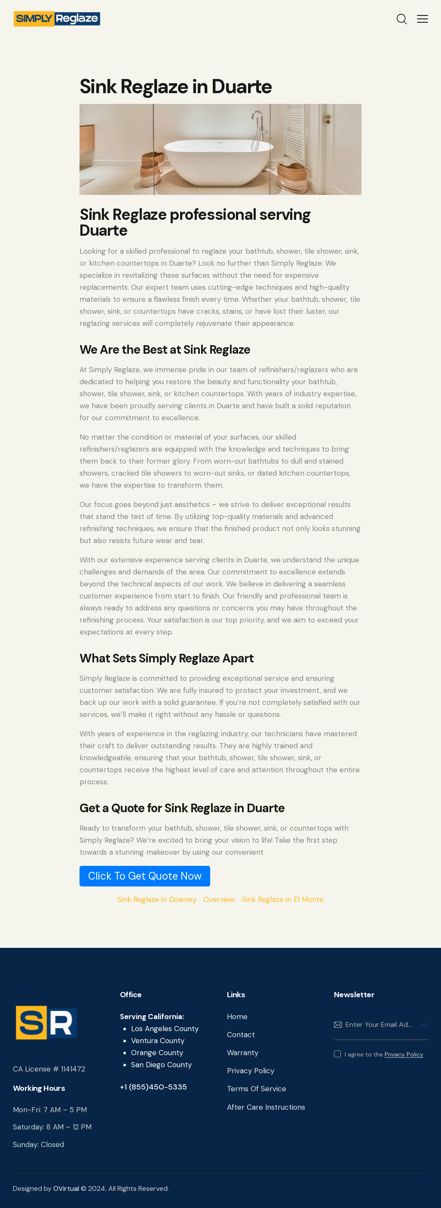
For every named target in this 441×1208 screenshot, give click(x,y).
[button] (422, 19)
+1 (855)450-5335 (153, 1087)
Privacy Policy (404, 1054)
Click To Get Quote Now (145, 876)
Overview (219, 899)
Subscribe (421, 1025)
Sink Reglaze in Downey (156, 899)
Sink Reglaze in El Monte (283, 899)
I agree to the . (385, 1054)
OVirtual (66, 1188)
